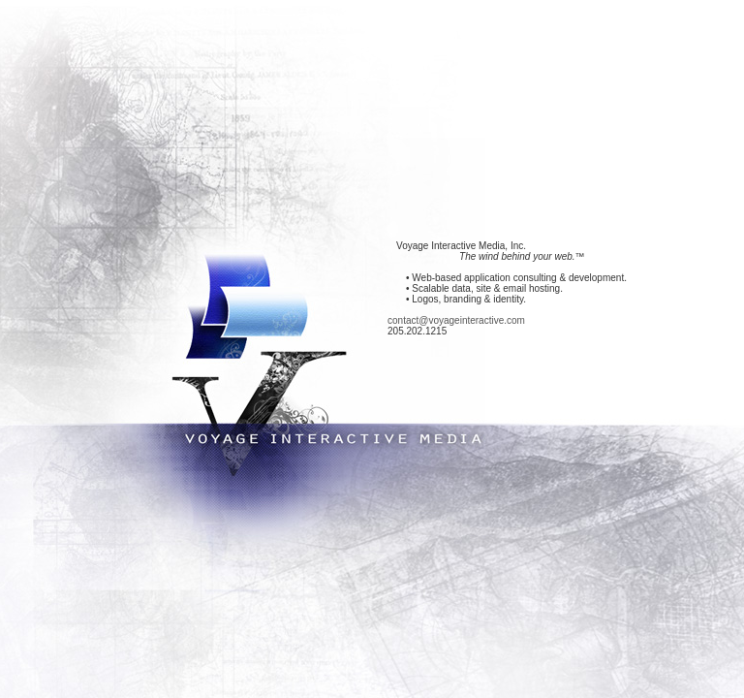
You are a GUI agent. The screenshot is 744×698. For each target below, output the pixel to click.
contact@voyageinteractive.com (456, 320)
